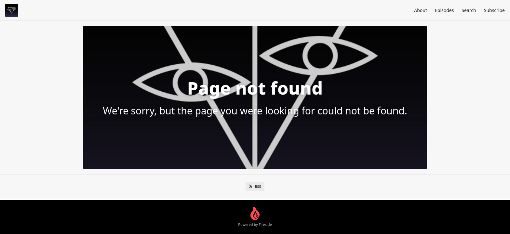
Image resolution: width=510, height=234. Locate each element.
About (420, 10)
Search (469, 10)
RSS (255, 186)
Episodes (444, 10)
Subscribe (494, 10)
